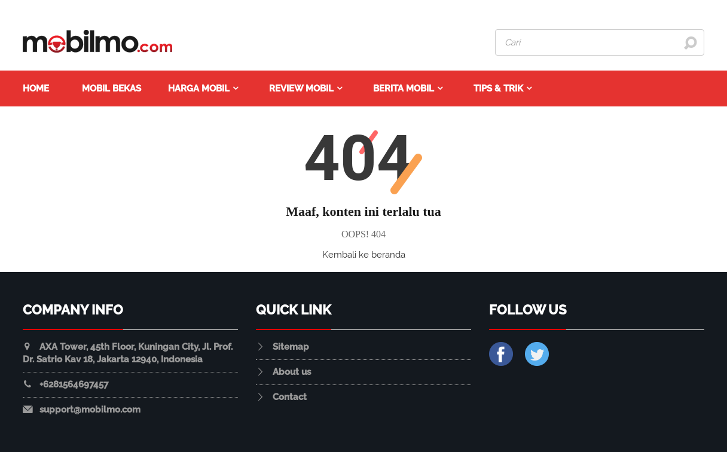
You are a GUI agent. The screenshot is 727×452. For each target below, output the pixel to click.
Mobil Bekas (111, 88)
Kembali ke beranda (363, 254)
